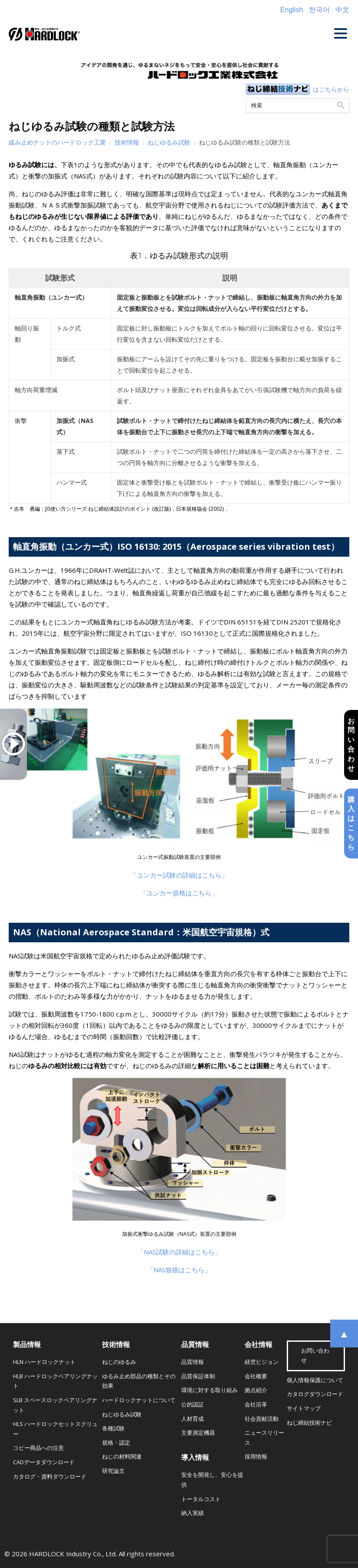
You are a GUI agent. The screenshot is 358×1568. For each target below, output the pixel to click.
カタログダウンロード (315, 1394)
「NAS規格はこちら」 (179, 1269)
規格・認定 (116, 1442)
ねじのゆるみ (119, 1362)
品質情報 (195, 1344)
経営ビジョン (261, 1362)
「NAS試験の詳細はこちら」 (179, 1252)
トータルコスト (201, 1499)
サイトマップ (304, 1408)
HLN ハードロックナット (44, 1362)
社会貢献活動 (261, 1419)
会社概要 (256, 1376)
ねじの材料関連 (122, 1456)
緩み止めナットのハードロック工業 (57, 142)
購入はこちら (350, 824)
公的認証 (192, 1404)
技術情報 (127, 142)
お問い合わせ (350, 744)
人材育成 (192, 1419)
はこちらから (331, 89)
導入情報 (195, 1457)
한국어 (319, 9)
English (291, 9)
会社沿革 (256, 1404)
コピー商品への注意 (38, 1448)
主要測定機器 (198, 1432)
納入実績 (192, 1513)
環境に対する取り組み (209, 1390)
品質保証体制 (198, 1376)
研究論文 (113, 1471)
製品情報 (27, 1344)
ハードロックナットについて (139, 1400)
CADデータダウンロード (44, 1462)
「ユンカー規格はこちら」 (179, 892)
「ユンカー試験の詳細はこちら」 (179, 875)
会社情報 (258, 1344)
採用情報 (256, 1456)
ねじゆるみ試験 (169, 142)
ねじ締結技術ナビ (309, 1422)
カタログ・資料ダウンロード (49, 1476)
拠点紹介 (256, 1390)
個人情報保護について (315, 1380)
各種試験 (113, 1428)
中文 (342, 9)
